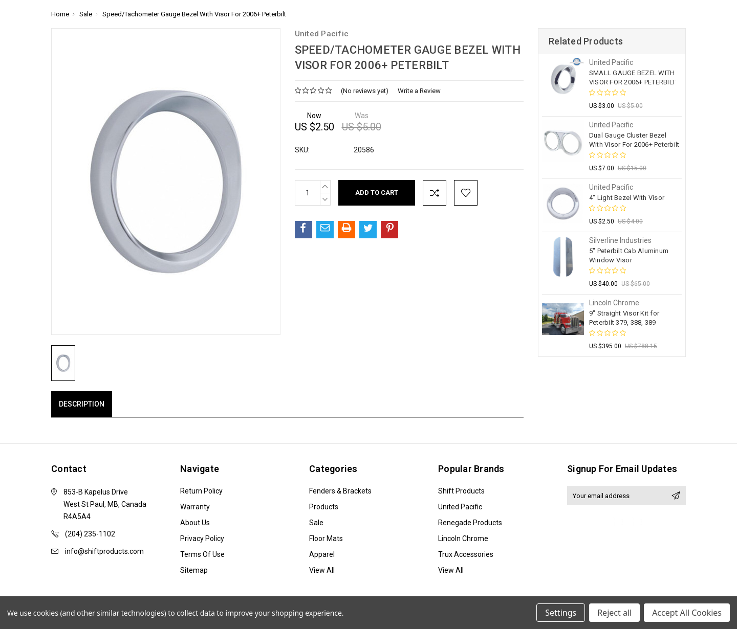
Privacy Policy (202, 538)
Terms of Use (202, 554)
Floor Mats (326, 538)
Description (81, 404)
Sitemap (194, 570)
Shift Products (461, 491)
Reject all (614, 612)
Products (323, 507)
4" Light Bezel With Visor (626, 197)
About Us (195, 523)
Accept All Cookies (687, 612)
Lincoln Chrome (463, 538)
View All (322, 570)
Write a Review (419, 91)
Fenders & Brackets (340, 491)
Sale (316, 523)
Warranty (195, 507)
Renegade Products (470, 523)
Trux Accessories (465, 554)
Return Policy (201, 491)
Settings (560, 612)
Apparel (322, 554)
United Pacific (460, 507)
